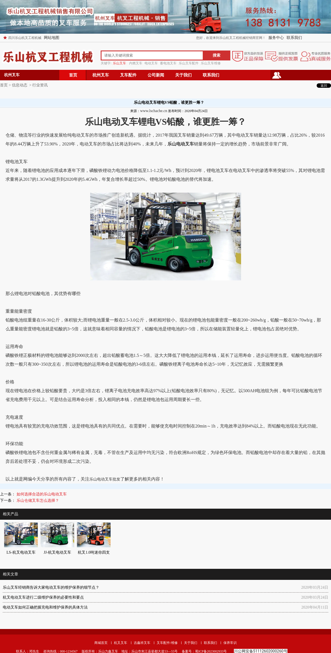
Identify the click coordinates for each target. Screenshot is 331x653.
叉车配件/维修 (167, 643)
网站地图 (51, 38)
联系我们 (294, 38)
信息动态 (19, 85)
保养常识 (230, 643)
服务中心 (276, 38)
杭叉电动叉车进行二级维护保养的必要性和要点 (43, 597)
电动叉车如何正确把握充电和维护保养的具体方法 (45, 607)
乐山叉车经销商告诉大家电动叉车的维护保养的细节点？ (51, 587)
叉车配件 (128, 75)
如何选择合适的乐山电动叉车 (41, 494)
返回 (324, 85)
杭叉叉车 (120, 643)
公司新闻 (156, 75)
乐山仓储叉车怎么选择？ (37, 500)
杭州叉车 (100, 75)
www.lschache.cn (153, 111)
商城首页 (101, 643)
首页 (73, 75)
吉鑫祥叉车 (142, 643)
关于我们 (183, 75)
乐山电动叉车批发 (104, 479)
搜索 (216, 55)
